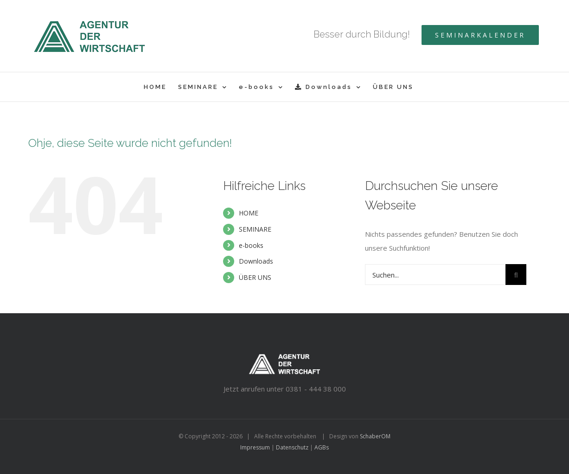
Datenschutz (292, 447)
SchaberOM (375, 436)
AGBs (321, 447)
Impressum (255, 447)
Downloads (256, 261)
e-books (251, 245)
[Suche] (515, 274)
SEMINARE (255, 229)
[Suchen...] (435, 274)
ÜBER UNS (255, 277)
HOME (248, 213)
